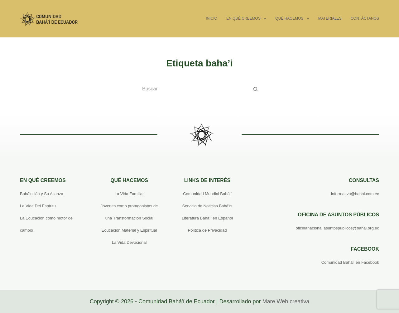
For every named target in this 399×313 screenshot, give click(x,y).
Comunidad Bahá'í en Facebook (350, 262)
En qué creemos (247, 18)
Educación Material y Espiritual (129, 230)
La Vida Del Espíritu (38, 206)
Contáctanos (365, 18)
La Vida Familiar (129, 193)
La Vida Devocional (129, 242)
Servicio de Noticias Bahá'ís (207, 206)
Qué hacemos (293, 18)
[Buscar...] (193, 89)
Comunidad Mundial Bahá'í (207, 193)
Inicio (211, 18)
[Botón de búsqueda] (255, 89)
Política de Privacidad (207, 230)
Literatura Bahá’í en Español (207, 218)
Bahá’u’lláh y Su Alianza (41, 193)
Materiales (330, 18)
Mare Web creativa (285, 301)
